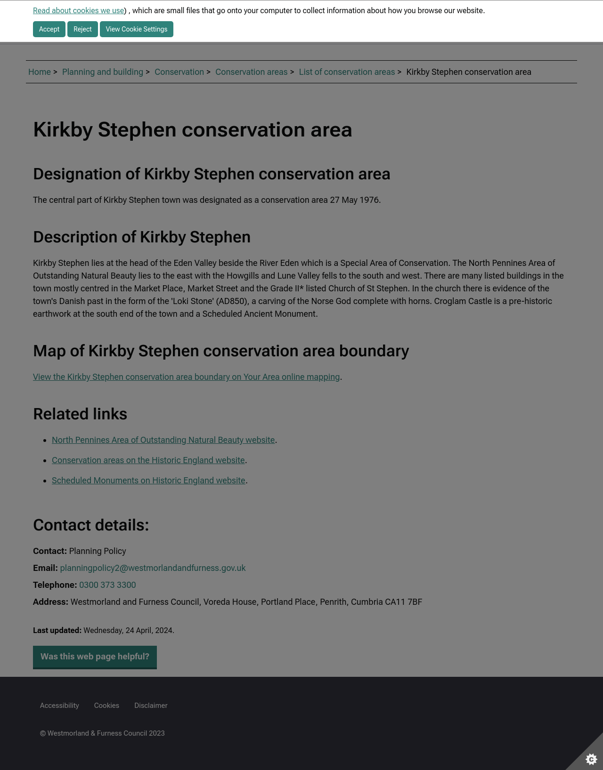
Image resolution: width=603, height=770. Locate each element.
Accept (49, 29)
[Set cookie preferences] (584, 751)
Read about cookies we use (78, 10)
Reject (82, 29)
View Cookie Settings (137, 29)
